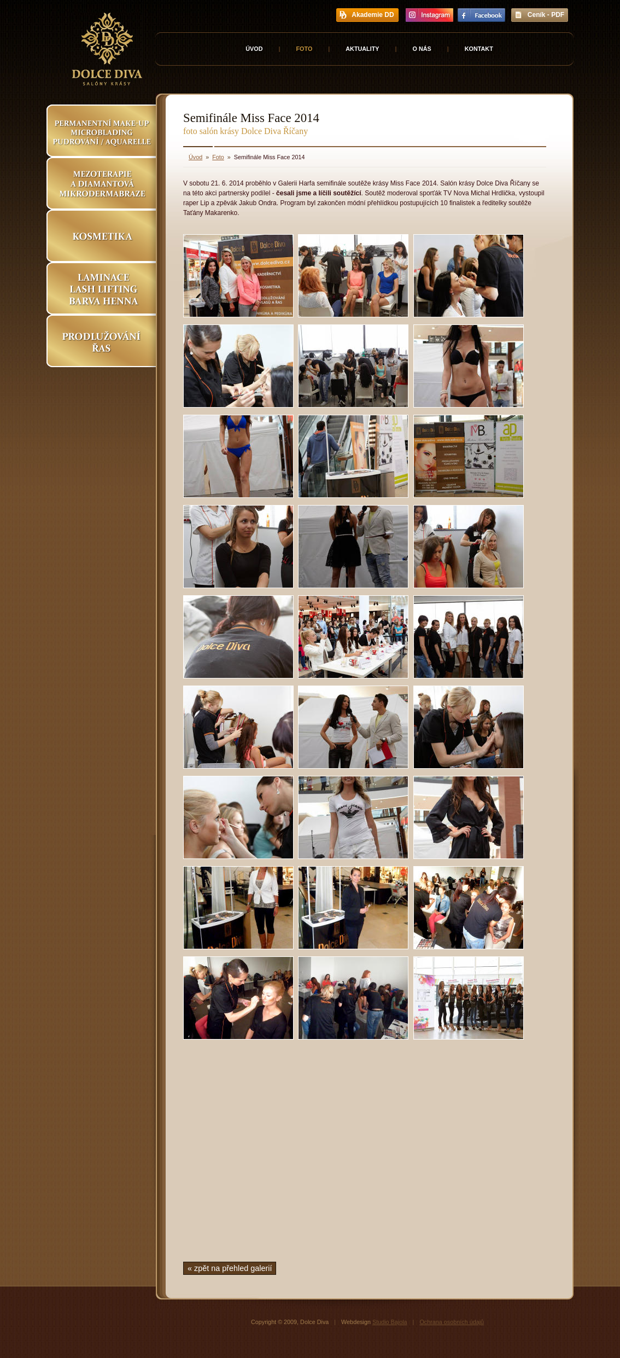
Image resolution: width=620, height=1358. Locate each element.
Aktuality (362, 48)
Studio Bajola (389, 1322)
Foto (304, 48)
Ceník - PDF (546, 15)
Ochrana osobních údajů (451, 1322)
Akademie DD (373, 15)
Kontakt (479, 48)
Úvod (253, 48)
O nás (422, 48)
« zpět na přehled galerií (230, 1268)
